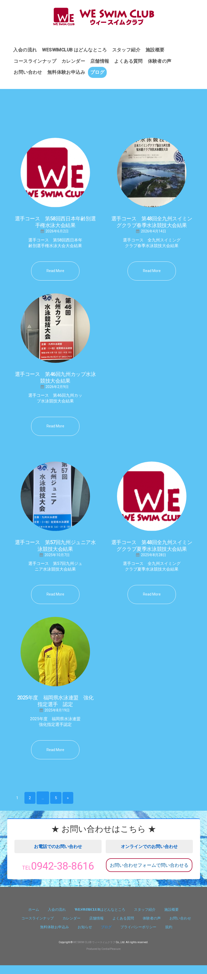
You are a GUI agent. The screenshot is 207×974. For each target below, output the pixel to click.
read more (55, 272)
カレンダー (74, 62)
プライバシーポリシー (138, 935)
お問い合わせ (28, 73)
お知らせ (85, 935)
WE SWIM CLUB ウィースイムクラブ (94, 951)
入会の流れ (25, 50)
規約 (168, 935)
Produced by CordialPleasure (103, 957)
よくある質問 (130, 62)
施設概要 (157, 50)
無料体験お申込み (67, 73)
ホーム (33, 918)
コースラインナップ (35, 62)
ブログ (99, 73)
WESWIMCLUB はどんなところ (76, 50)
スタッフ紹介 (128, 50)
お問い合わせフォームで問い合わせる (149, 870)
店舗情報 (101, 62)
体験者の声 (162, 62)
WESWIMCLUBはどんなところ (100, 918)
